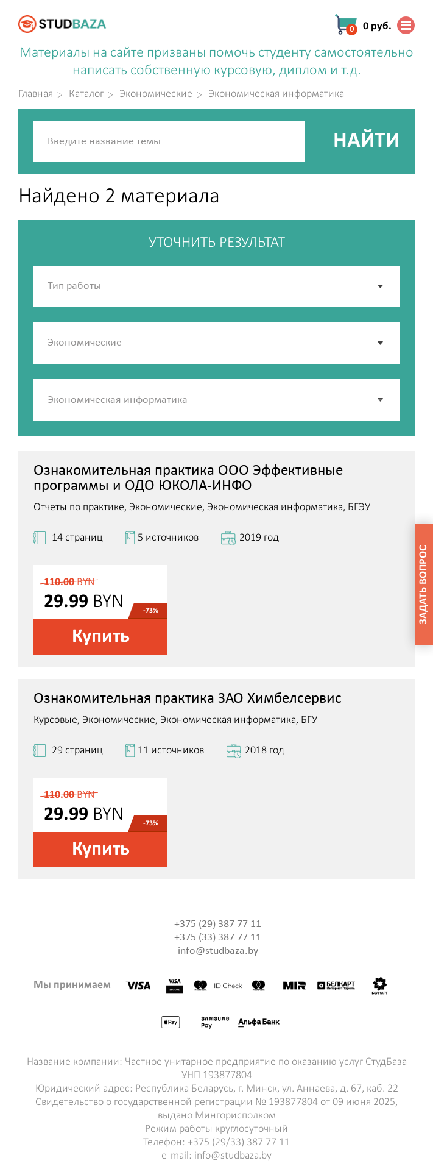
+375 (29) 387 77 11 (217, 924)
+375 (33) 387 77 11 (217, 937)
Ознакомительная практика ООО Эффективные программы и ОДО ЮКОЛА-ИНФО (188, 478)
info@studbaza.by (218, 951)
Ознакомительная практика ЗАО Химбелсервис (187, 698)
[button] (381, 400)
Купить (101, 637)
